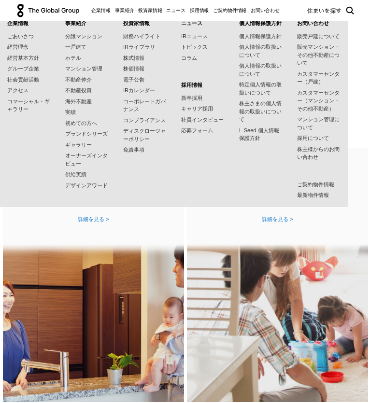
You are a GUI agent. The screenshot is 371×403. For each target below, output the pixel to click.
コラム (189, 58)
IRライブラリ (139, 47)
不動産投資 (78, 90)
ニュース (176, 10)
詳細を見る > (93, 219)
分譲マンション (83, 36)
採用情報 (199, 10)
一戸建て (75, 47)
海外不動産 (78, 101)
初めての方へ (81, 123)
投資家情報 (150, 10)
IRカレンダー (139, 90)
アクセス (18, 90)
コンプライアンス (144, 120)
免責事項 (133, 150)
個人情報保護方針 (260, 36)
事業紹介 (124, 10)
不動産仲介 (78, 80)
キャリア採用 (197, 108)
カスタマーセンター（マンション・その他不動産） (318, 100)
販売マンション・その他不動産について (318, 55)
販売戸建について (318, 36)
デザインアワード (86, 185)
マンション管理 (83, 68)
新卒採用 (191, 98)
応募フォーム (197, 130)
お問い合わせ (265, 10)
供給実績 (75, 174)
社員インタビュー (202, 120)
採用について (313, 138)
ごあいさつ (20, 36)
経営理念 (18, 47)
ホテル (73, 58)
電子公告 (133, 80)
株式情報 (133, 58)
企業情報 (101, 10)
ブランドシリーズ (86, 134)
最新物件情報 (313, 195)
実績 (70, 112)
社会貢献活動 (23, 80)
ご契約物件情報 (229, 10)
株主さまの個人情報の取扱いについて (260, 111)
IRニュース (194, 36)
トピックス (194, 47)
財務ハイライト (141, 36)
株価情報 (133, 68)
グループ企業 (23, 68)
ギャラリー (78, 145)
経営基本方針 (23, 58)
